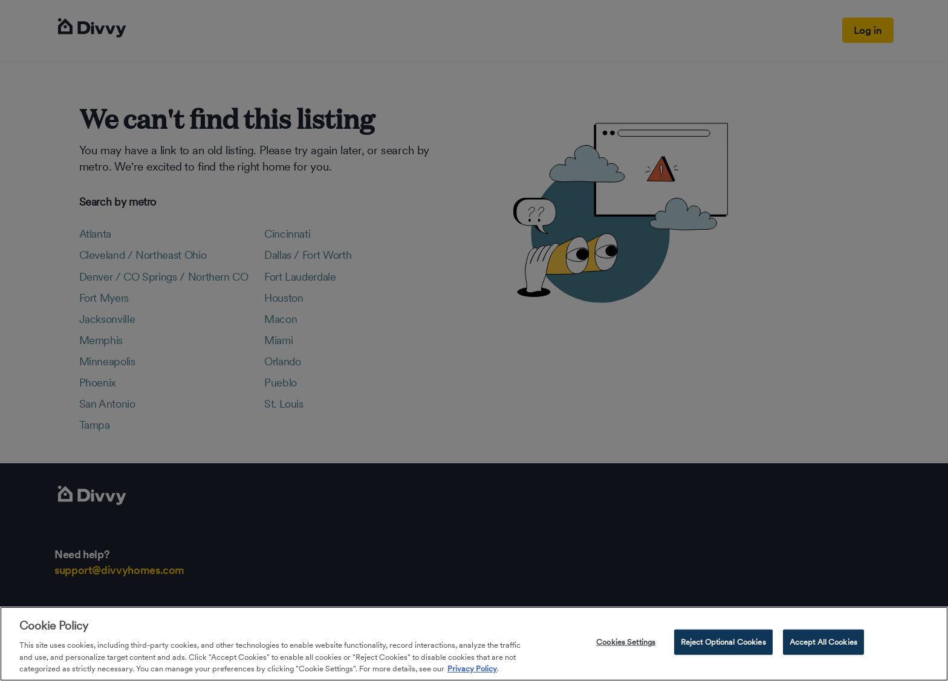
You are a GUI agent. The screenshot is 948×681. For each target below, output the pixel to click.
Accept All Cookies (823, 642)
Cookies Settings (625, 642)
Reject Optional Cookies (723, 642)
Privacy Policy (472, 668)
